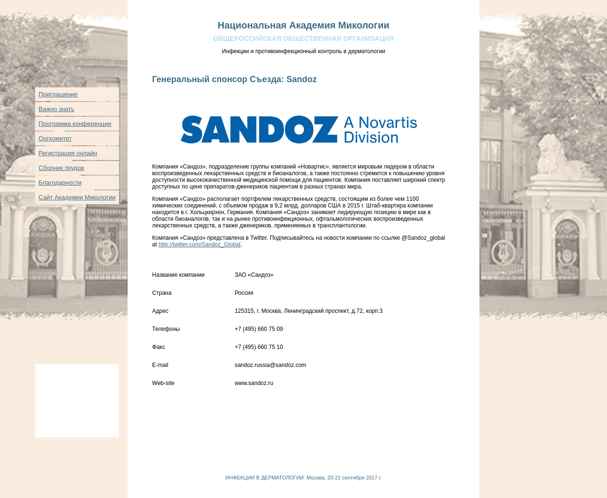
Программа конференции (74, 123)
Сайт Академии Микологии (76, 197)
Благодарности (60, 182)
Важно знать (56, 109)
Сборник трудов (61, 167)
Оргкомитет (55, 138)
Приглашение (57, 94)
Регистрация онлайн (67, 153)
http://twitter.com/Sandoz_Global (199, 244)
